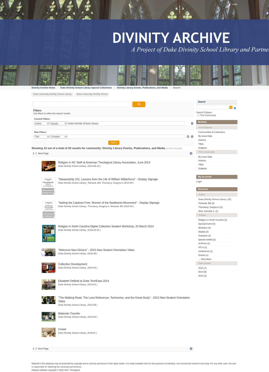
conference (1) (205, 251)
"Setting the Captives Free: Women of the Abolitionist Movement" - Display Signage (108, 202)
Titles (201, 144)
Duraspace (75, 370)
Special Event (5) (206, 224)
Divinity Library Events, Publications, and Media (142, 87)
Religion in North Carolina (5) (212, 220)
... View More (204, 259)
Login (234, 4)
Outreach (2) (204, 235)
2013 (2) (202, 275)
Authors (202, 140)
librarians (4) (204, 227)
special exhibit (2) (207, 239)
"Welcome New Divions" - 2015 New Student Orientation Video (96, 250)
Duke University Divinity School (92, 94)
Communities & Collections (211, 132)
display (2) (203, 231)
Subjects (202, 148)
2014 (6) (202, 272)
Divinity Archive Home (43, 87)
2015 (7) (202, 268)
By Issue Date (205, 136)
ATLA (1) (202, 247)
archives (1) (204, 243)
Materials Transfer (69, 313)
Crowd (62, 329)
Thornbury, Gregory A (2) (210, 207)
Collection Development (72, 264)
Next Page (43, 153)
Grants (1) (203, 255)
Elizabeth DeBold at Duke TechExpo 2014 (83, 280)
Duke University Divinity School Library (52, 94)
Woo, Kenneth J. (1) (208, 211)
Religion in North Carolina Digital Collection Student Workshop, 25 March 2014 (106, 226)
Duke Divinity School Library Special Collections (86, 87)
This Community (206, 115)
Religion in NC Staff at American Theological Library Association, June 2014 (104, 162)
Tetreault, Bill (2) (206, 203)
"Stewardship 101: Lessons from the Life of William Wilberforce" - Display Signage (108, 179)
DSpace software (39, 370)
